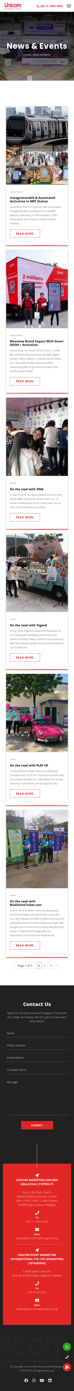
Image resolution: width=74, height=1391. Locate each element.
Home (27, 54)
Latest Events (16, 191)
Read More (25, 233)
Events (13, 483)
